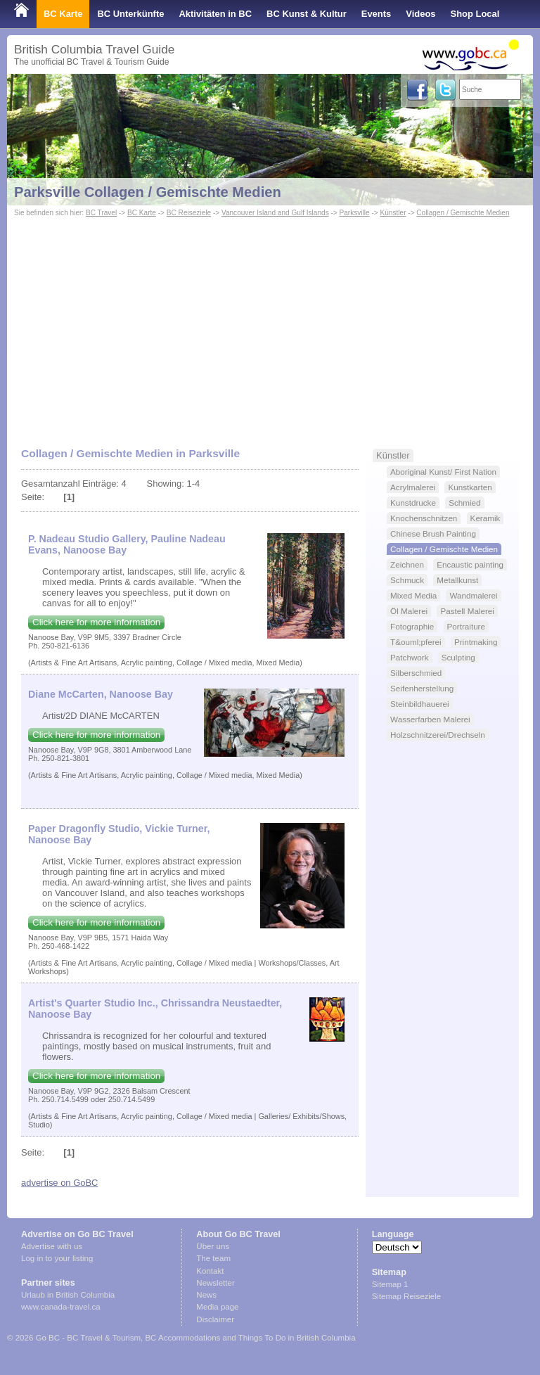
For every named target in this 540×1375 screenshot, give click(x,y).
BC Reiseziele (189, 213)
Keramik (485, 518)
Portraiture (466, 626)
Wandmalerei (473, 595)
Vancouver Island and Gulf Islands (275, 213)
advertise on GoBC (59, 1182)
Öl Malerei (409, 610)
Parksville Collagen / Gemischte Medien (147, 192)
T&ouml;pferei (416, 641)
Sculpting (458, 657)
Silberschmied (416, 672)
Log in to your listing (57, 1258)
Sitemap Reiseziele (407, 1296)
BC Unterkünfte (130, 13)
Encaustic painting (470, 564)
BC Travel (101, 213)
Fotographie (412, 626)
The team (213, 1258)
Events (376, 13)
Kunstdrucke (413, 502)
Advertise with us (51, 1246)
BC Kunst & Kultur (306, 13)
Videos (420, 13)
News (206, 1295)
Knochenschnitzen (423, 518)
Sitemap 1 (390, 1284)
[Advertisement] (270, 325)
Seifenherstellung (422, 688)
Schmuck (407, 579)
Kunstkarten (469, 487)
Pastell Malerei (467, 610)
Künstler (393, 213)
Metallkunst (457, 579)
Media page (217, 1307)
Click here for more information (96, 622)
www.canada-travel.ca (61, 1307)
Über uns (212, 1246)
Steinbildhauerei (419, 703)
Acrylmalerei (412, 487)
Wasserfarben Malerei (430, 719)
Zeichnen (407, 564)
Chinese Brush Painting (433, 533)
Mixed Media (413, 595)
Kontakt (210, 1271)
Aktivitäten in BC (215, 13)
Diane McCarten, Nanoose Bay (100, 694)
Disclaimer (215, 1319)
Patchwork (409, 657)
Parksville (355, 213)
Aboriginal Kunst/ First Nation (443, 471)
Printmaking (476, 641)
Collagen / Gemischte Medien (462, 213)
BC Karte (63, 13)
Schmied (464, 502)
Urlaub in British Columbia (68, 1295)
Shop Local (475, 13)
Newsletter (215, 1283)
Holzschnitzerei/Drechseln (437, 734)
